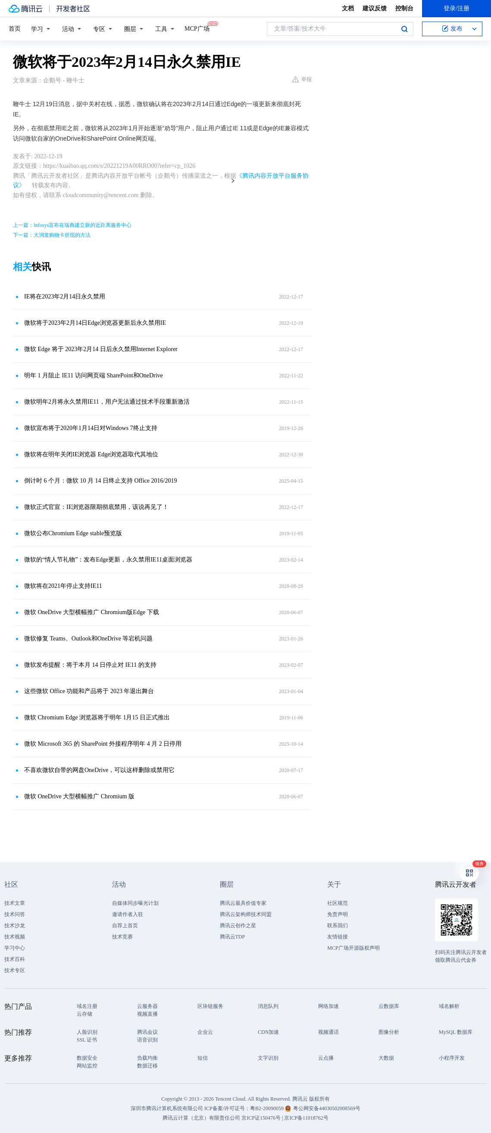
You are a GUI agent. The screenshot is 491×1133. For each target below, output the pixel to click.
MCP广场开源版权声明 (353, 948)
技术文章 (14, 903)
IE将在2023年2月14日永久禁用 (64, 296)
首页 (15, 28)
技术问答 (14, 914)
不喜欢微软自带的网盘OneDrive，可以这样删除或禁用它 (99, 770)
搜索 (404, 28)
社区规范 (337, 903)
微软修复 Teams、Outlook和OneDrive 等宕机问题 (88, 638)
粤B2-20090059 (267, 1108)
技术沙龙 (14, 926)
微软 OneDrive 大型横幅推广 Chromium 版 (79, 796)
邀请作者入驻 (127, 914)
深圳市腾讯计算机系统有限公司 (167, 1108)
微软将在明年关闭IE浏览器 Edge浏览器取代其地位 (91, 454)
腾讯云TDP (232, 937)
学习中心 (14, 948)
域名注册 (87, 1006)
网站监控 (87, 1066)
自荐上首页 (125, 926)
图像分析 (388, 1032)
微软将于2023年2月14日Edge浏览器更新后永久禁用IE (95, 323)
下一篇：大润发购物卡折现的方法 (52, 235)
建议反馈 (375, 8)
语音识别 (147, 1040)
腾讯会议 (147, 1032)
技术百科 (14, 959)
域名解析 (449, 1006)
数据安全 (87, 1058)
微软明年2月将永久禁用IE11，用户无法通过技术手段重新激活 (107, 402)
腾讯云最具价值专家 (243, 903)
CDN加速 (268, 1032)
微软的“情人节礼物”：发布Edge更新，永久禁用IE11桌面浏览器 (108, 559)
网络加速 (328, 1006)
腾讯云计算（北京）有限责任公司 (201, 1118)
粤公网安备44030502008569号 (326, 1108)
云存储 (84, 1014)
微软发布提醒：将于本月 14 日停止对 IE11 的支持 (90, 665)
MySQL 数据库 (455, 1032)
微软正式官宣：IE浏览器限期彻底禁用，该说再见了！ (96, 507)
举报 (302, 79)
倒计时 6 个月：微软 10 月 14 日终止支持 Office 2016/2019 (100, 480)
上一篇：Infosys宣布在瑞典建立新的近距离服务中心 (72, 225)
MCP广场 (197, 28)
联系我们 (337, 926)
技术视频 (14, 937)
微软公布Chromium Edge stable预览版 (73, 533)
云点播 (326, 1058)
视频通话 (328, 1032)
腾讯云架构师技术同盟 (246, 914)
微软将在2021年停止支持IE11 (63, 586)
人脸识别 (87, 1032)
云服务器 (147, 1006)
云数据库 (388, 1006)
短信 (202, 1058)
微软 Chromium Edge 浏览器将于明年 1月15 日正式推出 (97, 717)
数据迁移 (147, 1066)
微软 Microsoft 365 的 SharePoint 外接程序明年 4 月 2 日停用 (102, 744)
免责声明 (337, 914)
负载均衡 (147, 1058)
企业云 (205, 1032)
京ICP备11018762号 (306, 1118)
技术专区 (14, 970)
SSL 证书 (87, 1040)
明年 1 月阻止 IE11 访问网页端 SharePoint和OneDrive (93, 375)
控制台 (404, 8)
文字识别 (268, 1058)
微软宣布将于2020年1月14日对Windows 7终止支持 (90, 428)
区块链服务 (210, 1006)
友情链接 (337, 937)
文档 (348, 8)
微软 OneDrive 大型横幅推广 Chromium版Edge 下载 (91, 612)
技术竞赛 (122, 937)
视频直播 (147, 1014)
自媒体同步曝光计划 (135, 903)
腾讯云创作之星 (238, 926)
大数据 (386, 1058)
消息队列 (268, 1006)
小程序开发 (452, 1058)
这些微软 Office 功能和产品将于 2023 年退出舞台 (89, 691)
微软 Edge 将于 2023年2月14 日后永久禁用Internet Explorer (101, 349)
